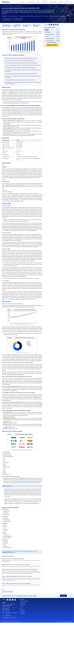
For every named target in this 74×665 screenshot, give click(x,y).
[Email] (56, 24)
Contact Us (63, 595)
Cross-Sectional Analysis (50, 40)
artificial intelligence (13, 107)
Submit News (22, 613)
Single (46, 29)
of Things (9, 195)
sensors (40, 193)
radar (35, 238)
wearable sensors (24, 113)
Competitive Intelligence (50, 38)
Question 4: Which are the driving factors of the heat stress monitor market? (17, 576)
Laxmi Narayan (51, 16)
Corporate (56, 29)
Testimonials (22, 610)
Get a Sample (6, 19)
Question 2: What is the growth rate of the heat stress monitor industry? (16, 564)
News (21, 608)
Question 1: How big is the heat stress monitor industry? (13, 558)
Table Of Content (17, 19)
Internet (5, 195)
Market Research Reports (24, 601)
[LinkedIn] (49, 24)
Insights (21, 606)
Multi (51, 29)
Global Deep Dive (48, 32)
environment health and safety (22, 92)
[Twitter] (51, 24)
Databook (47, 36)
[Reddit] (58, 24)
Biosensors (19, 110)
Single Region (50, 34)
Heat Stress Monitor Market (8, 591)
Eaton (4, 458)
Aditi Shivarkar (62, 16)
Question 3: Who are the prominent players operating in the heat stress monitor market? (19, 569)
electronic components (36, 186)
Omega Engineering (6, 453)
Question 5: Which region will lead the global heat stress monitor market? (16, 583)
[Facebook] (54, 24)
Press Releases (22, 604)
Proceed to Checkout (51, 45)
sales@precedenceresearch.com (8, 552)
